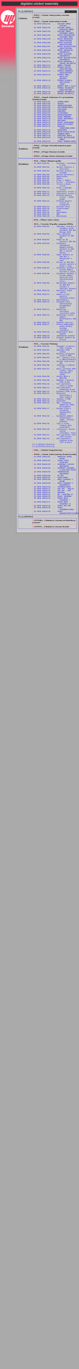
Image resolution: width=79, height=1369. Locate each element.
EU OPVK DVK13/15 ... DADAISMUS (50, 150)
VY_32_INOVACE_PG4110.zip (43, 520)
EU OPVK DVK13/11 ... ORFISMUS (50, 139)
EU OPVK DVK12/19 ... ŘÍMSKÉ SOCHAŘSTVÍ (54, 105)
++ (68, 12)
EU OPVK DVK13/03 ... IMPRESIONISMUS (53, 121)
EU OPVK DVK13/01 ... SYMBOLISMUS (51, 117)
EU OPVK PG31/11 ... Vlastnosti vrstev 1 (55, 222)
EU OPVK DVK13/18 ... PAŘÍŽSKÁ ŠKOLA (53, 157)
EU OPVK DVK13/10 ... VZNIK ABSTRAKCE (53, 137)
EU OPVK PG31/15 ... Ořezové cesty (52, 239)
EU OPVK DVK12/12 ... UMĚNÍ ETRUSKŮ (52, 74)
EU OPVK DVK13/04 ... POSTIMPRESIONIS (53, 123)
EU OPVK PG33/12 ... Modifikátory (51, 350)
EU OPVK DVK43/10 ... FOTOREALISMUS (52, 570)
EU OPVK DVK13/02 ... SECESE (49, 119)
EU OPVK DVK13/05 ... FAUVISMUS (50, 126)
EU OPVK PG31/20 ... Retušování (50, 251)
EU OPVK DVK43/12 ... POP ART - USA (52, 574)
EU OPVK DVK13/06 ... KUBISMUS (50, 128)
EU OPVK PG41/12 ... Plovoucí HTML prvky (55, 458)
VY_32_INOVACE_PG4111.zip (43, 522)
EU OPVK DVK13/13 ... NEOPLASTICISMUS (53, 144)
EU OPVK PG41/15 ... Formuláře (50, 469)
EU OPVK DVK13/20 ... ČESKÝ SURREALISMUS (55, 164)
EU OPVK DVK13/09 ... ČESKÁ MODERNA (52, 135)
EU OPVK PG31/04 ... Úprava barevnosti (54, 201)
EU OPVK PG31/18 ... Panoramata (50, 246)
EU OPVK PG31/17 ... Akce (47, 244)
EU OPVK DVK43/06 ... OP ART (49, 556)
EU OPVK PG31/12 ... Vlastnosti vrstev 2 (55, 224)
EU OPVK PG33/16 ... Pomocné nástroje (53, 376)
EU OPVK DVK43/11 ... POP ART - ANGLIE (54, 572)
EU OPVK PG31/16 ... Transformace (51, 242)
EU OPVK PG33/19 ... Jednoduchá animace (54, 392)
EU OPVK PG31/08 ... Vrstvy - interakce (54, 210)
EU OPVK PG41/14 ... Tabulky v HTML (52, 467)
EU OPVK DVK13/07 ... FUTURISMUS (51, 130)
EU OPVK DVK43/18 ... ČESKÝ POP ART (52, 592)
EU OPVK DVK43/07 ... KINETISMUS (51, 559)
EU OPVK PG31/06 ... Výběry (48, 206)
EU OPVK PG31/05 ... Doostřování (51, 204)
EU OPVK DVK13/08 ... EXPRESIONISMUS (53, 132)
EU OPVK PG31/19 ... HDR (47, 248)
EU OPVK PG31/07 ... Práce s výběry (52, 208)
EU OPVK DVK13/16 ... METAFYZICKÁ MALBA (54, 152)
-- (73, 12)
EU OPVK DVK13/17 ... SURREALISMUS (52, 155)
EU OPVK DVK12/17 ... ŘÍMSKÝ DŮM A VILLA (55, 99)
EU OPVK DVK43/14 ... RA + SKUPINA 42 (53, 579)
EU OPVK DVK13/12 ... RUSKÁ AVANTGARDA (54, 141)
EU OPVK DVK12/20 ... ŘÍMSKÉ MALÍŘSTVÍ (54, 108)
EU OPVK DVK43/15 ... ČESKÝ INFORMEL (53, 581)
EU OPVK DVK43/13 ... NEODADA (49, 576)
